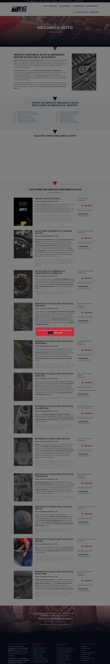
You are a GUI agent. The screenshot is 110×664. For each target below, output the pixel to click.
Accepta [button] (50, 332)
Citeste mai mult (58, 332)
